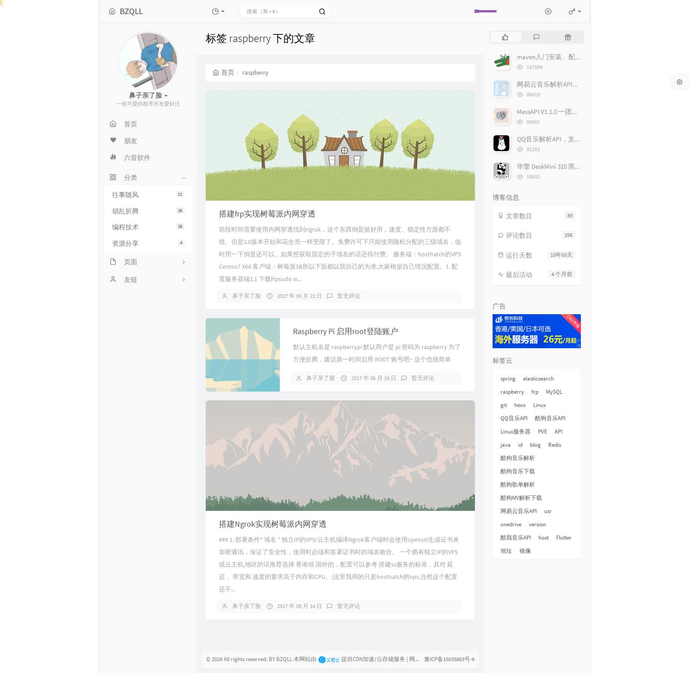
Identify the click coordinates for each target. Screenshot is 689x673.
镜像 (525, 551)
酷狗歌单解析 (518, 484)
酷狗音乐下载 (518, 471)
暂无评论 (348, 296)
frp (534, 391)
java (506, 445)
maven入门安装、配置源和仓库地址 (569, 57)
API (558, 431)
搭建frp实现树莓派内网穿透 (267, 214)
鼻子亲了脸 (246, 296)
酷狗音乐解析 (518, 458)
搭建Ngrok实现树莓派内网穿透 (273, 524)
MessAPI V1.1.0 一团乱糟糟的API (562, 111)
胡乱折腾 (148, 211)
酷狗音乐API (550, 418)
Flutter (564, 537)
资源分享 (148, 243)
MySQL (554, 391)
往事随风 (148, 194)
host (543, 537)
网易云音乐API (519, 511)
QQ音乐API (514, 418)
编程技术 (148, 227)
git (504, 405)
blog (535, 445)
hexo (520, 405)
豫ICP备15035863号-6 (449, 659)
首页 (223, 72)
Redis (554, 445)
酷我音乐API (516, 537)
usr (548, 511)
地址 (506, 551)
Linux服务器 (516, 431)
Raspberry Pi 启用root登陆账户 (345, 331)
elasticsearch (538, 378)
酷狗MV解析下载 (521, 498)
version (537, 524)
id (520, 445)
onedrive (511, 524)
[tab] (505, 37)
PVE (542, 431)
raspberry (512, 391)
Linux (539, 405)
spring (508, 378)
